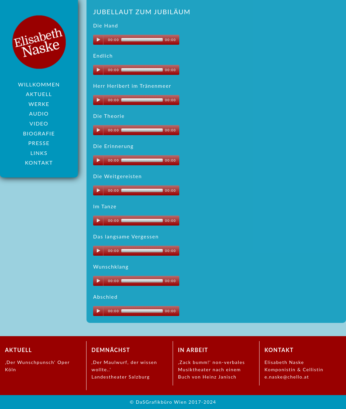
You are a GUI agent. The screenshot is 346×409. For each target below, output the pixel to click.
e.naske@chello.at (286, 377)
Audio (39, 113)
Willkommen (39, 84)
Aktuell (39, 94)
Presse (38, 143)
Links (39, 153)
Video (38, 123)
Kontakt (39, 162)
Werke (39, 104)
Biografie (39, 133)
